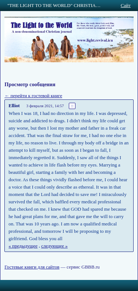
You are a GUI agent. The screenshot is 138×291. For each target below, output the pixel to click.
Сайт (126, 5)
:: (72, 106)
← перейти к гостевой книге (33, 95)
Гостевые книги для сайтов (31, 267)
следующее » (54, 246)
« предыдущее (23, 246)
